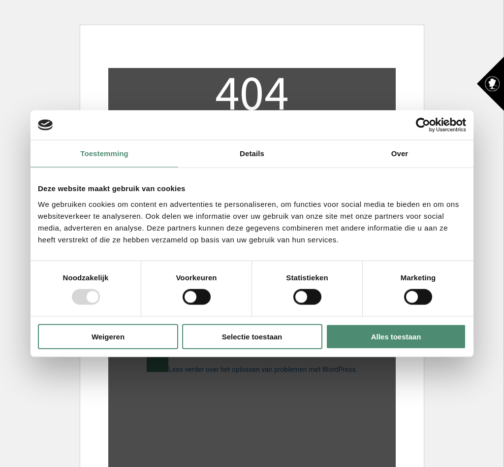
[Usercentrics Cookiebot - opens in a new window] (423, 125)
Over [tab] (400, 153)
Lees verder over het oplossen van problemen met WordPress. (262, 369)
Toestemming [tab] (104, 153)
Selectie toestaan (252, 336)
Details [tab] (252, 153)
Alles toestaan (396, 336)
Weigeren (108, 336)
